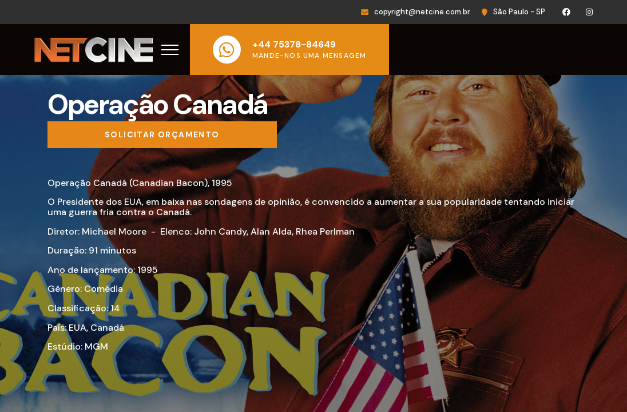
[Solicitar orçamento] (162, 135)
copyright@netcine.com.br (422, 12)
